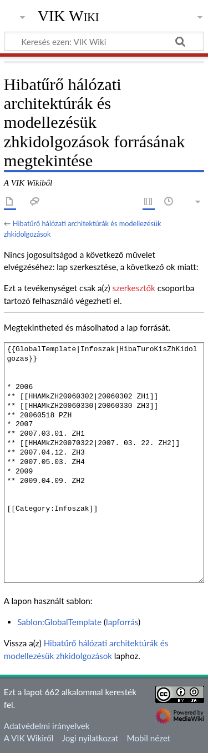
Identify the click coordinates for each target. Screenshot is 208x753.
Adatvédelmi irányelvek (47, 726)
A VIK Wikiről (28, 738)
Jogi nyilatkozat (90, 738)
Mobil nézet (149, 738)
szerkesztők (133, 288)
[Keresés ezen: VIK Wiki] (104, 41)
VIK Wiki (68, 16)
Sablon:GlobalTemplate (59, 622)
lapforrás (122, 622)
